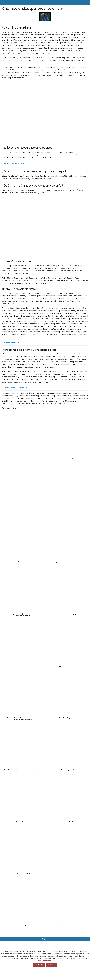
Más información (44, 961)
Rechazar (38, 965)
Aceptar (51, 965)
